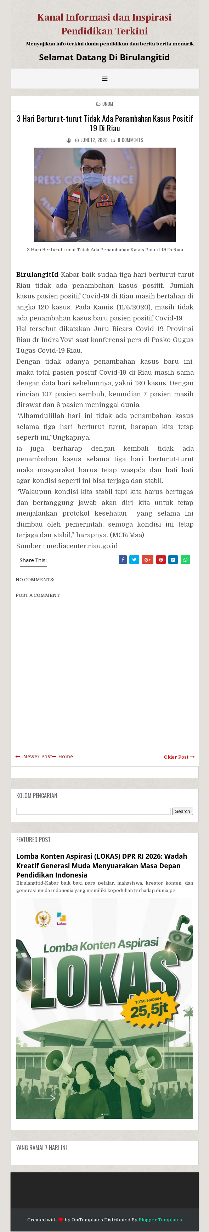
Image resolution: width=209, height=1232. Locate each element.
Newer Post (37, 756)
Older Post (176, 757)
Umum (107, 104)
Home (65, 756)
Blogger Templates (160, 1219)
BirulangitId (37, 274)
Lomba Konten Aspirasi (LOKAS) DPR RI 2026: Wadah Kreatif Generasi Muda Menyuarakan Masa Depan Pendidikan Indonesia (101, 865)
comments (130, 139)
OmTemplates (87, 1219)
